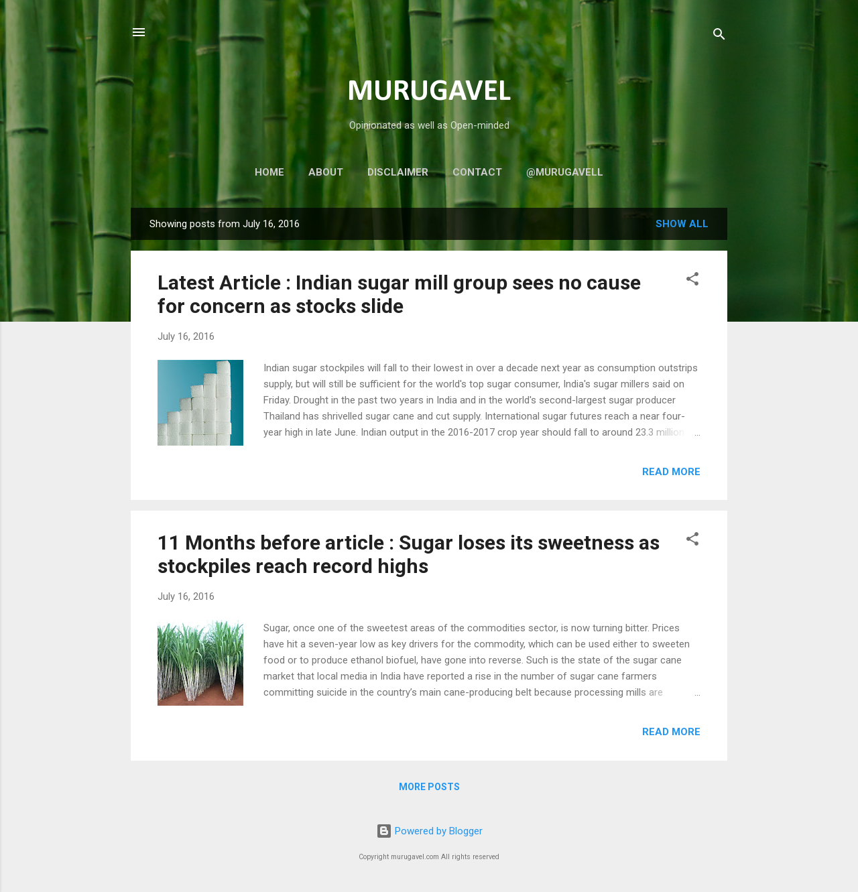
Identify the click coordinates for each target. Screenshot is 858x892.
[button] (692, 281)
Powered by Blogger (429, 831)
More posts (429, 786)
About (325, 172)
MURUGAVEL (429, 92)
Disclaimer (397, 172)
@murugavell (564, 172)
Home (269, 172)
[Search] (719, 36)
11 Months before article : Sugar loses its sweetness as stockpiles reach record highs (409, 554)
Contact (477, 172)
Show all (682, 224)
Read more (671, 472)
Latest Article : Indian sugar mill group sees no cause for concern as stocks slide (399, 294)
